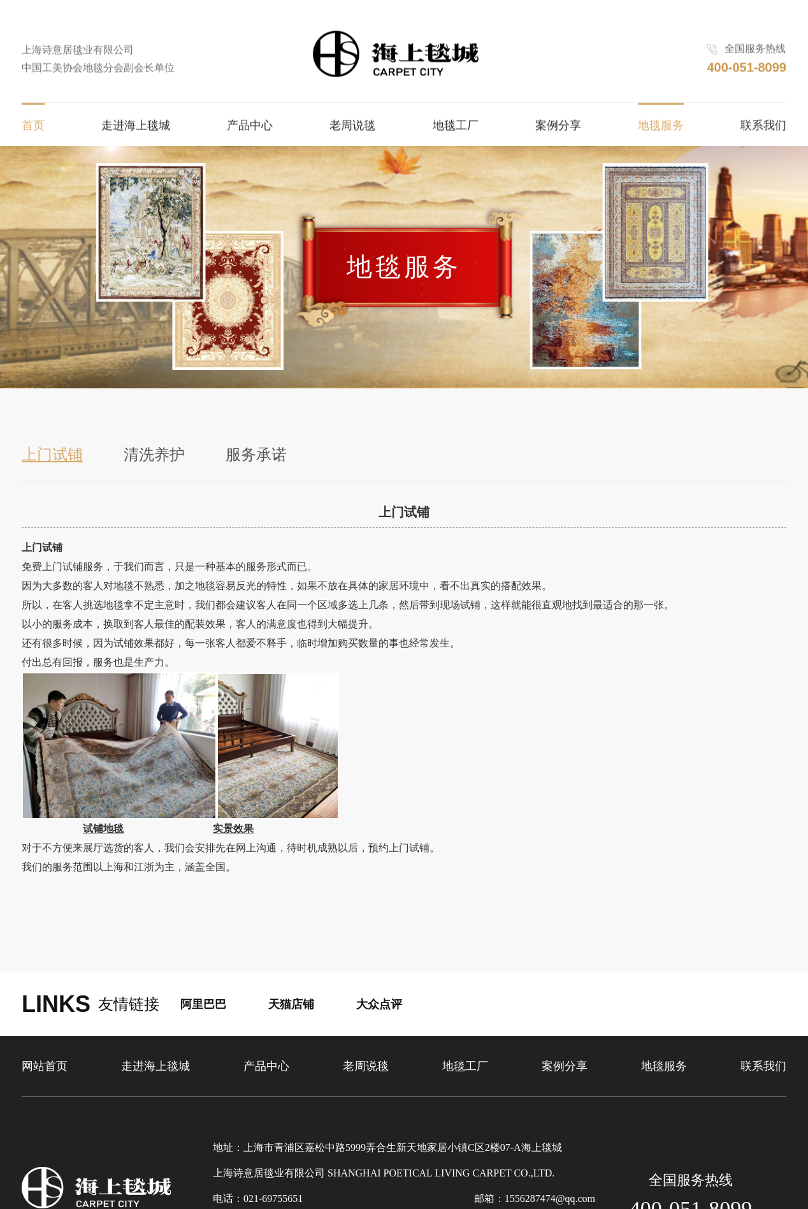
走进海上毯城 (135, 127)
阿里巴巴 (203, 1004)
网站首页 (45, 1066)
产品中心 (250, 127)
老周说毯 (352, 127)
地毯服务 (661, 127)
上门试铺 (52, 454)
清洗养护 (154, 454)
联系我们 (763, 127)
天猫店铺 (291, 1004)
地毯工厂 (456, 127)
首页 (33, 127)
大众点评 (379, 1004)
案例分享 (558, 127)
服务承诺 (256, 454)
